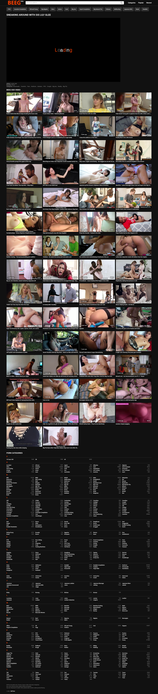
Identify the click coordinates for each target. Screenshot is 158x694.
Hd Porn (13, 691)
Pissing (37, 636)
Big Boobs (125, 483)
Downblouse (38, 527)
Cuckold (8, 514)
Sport (94, 661)
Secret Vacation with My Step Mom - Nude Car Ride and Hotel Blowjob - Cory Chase (61, 352)
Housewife (67, 568)
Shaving (8, 656)
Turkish (37, 679)
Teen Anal (38, 674)
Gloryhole (9, 556)
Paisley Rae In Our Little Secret (124, 137)
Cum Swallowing (97, 514)
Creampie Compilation (41, 512)
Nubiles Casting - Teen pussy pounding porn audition (20, 257)
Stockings (125, 663)
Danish (66, 521)
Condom (66, 509)
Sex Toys (95, 655)
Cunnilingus (38, 516)
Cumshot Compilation (20, 9)
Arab (65, 468)
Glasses (124, 554)
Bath (36, 481)
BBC (7, 477)
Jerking (95, 585)
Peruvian (66, 635)
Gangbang (67, 552)
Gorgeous (95, 556)
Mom (52, 9)
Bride (94, 491)
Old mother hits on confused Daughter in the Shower (130, 161)
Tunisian (8, 679)
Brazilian (66, 491)
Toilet (123, 676)
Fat (36, 541)
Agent (66, 465)
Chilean (95, 504)
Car (7, 502)
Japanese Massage (98, 583)
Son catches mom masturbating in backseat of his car (94, 257)
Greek (66, 557)
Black (7, 488)
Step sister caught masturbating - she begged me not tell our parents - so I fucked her (97, 161)
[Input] (75, 2)
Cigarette (37, 505)
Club (65, 507)
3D (36, 459)
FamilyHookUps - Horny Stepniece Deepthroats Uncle (20, 233)
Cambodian (67, 500)
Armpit (8, 470)
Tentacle (66, 674)
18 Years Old (9, 459)
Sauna (66, 653)
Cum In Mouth (68, 514)
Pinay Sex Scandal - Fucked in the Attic (89, 233)
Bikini (65, 486)
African (37, 465)
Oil (36, 625)
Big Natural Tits (98, 9)
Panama (95, 633)
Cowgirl (49, 86)
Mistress (37, 611)
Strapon (8, 665)
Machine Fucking (97, 605)
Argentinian (96, 468)
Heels (8, 567)
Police (66, 636)
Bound (8, 491)
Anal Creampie (126, 467)
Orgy (36, 627)
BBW (36, 477)
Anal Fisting (9, 468)
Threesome (9, 676)
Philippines (96, 635)
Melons (37, 609)
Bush (7, 495)
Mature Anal (9, 609)
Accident (8, 465)
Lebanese (9, 600)
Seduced (8, 655)
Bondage (8, 489)
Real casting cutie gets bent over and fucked (18, 209)
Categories (131, 3)
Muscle (8, 612)
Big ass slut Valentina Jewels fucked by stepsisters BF (21, 281)
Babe (94, 477)
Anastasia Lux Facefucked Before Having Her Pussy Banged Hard (60, 328)
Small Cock (96, 658)
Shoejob (37, 656)
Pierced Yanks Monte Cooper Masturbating (91, 352)
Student (66, 665)
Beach (95, 481)
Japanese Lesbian (69, 583)
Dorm (65, 525)
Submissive (96, 665)
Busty (36, 495)
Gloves (37, 556)
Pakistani (66, 633)
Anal (66, 9)
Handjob (66, 565)
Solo (65, 660)
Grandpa (8, 557)
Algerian (124, 465)
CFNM (37, 500)
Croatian (95, 512)
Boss (94, 489)
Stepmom (67, 663)
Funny (95, 547)
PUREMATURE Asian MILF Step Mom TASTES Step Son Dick (95, 376)
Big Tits (65, 86)
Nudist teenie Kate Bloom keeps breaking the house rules (21, 113)
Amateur (39, 86)
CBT (7, 500)
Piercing (8, 636)
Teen (28, 86)
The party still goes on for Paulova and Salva (128, 328)
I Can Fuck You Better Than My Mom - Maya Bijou (19, 185)
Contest (95, 509)
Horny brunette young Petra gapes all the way (18, 161)
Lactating (8, 598)
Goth (123, 556)
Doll (7, 525)
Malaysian (9, 607)
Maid (123, 605)
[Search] (122, 3)
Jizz (7, 587)
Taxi (65, 672)
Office (8, 625)
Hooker (8, 568)
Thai (94, 674)
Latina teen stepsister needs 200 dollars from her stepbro (131, 257)
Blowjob (95, 488)
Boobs (37, 489)
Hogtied (95, 567)
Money (95, 611)
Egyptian (66, 532)
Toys (94, 677)
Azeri (123, 472)
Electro (95, 532)
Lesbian (37, 600)
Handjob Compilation (99, 565)
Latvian (95, 598)
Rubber (66, 647)
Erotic (8, 534)
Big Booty (9, 484)
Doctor (95, 523)
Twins (66, 679)
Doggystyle (125, 523)
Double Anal (96, 525)
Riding (95, 645)
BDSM (66, 477)
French (8, 547)
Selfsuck (37, 655)
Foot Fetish (67, 545)
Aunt (36, 472)
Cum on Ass (46, 400)
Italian (124, 577)
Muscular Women (40, 612)
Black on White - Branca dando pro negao (17, 376)
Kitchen (66, 592)
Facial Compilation (98, 540)
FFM (9, 9)
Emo (123, 532)
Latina (66, 598)
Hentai (37, 567)
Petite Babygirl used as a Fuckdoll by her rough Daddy (57, 137)
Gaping (95, 552)
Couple (66, 511)
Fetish (124, 541)
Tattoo (37, 672)
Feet (65, 541)
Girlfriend (38, 554)
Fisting (95, 543)
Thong (124, 674)
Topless (37, 677)
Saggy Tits (9, 653)
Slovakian (67, 658)
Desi (123, 521)
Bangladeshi (96, 479)
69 (65, 459)
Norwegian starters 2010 (86, 400)
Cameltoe (95, 500)
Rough (37, 647)
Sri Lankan (38, 663)
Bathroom (67, 481)
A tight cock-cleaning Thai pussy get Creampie (128, 352)
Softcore (8, 660)
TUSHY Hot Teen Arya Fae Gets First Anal (17, 304)
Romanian (9, 647)
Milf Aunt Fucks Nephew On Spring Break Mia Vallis (20, 400)
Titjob (94, 676)
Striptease (38, 665)
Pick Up (124, 635)
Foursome (125, 545)
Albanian (95, 465)
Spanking (37, 661)
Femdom (95, 541)
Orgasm (124, 625)
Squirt (124, 661)
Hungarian (9, 570)
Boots (65, 489)
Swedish (145, 9)
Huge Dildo (96, 568)
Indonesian (38, 576)
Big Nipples (45, 9)
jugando (81, 328)
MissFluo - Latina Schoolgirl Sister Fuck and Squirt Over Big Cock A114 (134, 185)
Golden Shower (68, 556)
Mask (137, 9)
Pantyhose (9, 635)
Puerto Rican (38, 640)
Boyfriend (38, 491)
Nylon (65, 620)
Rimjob (124, 645)
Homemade (125, 567)
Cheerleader (16, 86)
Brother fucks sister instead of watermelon (127, 209)
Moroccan (125, 611)
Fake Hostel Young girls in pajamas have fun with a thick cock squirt (134, 113)
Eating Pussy (10, 532)
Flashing (124, 543)
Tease (123, 672)
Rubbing (95, 647)
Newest (149, 3)
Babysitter (125, 477)
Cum (36, 514)
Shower (124, 656)
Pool (123, 636)
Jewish (124, 585)
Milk (7, 611)
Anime (60, 9)
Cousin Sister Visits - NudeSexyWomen (53, 113)
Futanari (124, 547)
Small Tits (125, 658)
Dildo (36, 523)
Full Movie (67, 547)
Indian (8, 576)
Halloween (38, 565)
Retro (65, 645)
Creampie (9, 512)
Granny (37, 557)
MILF (7, 605)
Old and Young (34, 9)
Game (36, 552)
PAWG (8, 633)
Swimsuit (37, 667)
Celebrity (8, 504)
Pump (94, 640)
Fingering (38, 543)
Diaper (8, 523)
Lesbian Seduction (69, 600)
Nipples (95, 618)
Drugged (95, 527)
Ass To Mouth (126, 470)
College (124, 507)
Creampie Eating (68, 512)
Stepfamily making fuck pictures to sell (126, 281)
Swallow (124, 665)
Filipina (8, 543)
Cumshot (23, 86)
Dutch (123, 527)
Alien (7, 467)
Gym (36, 559)
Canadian (124, 500)
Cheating (37, 504)
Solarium (37, 660)
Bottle (123, 489)
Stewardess (96, 663)
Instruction (96, 576)
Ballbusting (117, 9)
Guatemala (9, 559)
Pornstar (8, 638)
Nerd (36, 618)
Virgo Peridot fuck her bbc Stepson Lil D (126, 233)
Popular (141, 3)
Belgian (37, 483)
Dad (7, 521)
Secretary (124, 653)
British (124, 491)
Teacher (95, 672)
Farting (8, 541)
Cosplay (124, 509)
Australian (67, 472)
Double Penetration (11, 527)
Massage (66, 607)
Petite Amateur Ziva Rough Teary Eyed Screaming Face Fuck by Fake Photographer (24, 137)
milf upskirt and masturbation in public (17, 352)
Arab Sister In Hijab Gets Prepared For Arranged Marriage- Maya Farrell (61, 281)
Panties (124, 633)
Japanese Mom (126, 583)
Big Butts (37, 484)
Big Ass (74, 9)
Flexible (8, 545)
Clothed (37, 507)
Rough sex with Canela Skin (13, 424)
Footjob (95, 545)
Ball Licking (38, 479)
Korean (95, 592)
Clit (123, 505)
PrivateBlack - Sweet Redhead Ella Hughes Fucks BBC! (94, 281)
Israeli (95, 577)
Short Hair (96, 656)
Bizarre (124, 486)
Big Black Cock (97, 483)
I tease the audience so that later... (88, 137)
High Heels (67, 567)
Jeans (66, 585)
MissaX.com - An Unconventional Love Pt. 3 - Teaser (130, 376)
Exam (94, 534)
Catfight (95, 502)
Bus (123, 493)
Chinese (108, 9)
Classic (95, 505)
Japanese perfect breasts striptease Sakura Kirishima (93, 185)
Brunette (8, 493)
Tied (36, 676)
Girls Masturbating (69, 554)
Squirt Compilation (85, 9)
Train (123, 677)
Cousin (95, 511)
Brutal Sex (38, 493)
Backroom (9, 479)
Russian (124, 647)
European (66, 534)
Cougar (37, 511)
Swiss (94, 667)
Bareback (9, 481)
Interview (8, 577)
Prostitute (125, 638)
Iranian (37, 577)
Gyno (65, 559)
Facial (66, 540)
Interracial (125, 576)
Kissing (37, 592)
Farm (123, 540)
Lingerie (95, 600)
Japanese (38, 583)
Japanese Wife (128, 9)
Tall (7, 672)
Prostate (95, 638)
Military (124, 609)
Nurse (37, 620)
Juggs (37, 587)
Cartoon (37, 502)
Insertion (66, 576)
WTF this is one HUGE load (50, 185)
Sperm (66, 661)
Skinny (37, 658)
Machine (66, 605)
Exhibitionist (125, 534)
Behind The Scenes (11, 483)
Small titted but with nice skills (87, 113)
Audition (8, 472)
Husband (37, 570)
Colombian (9, 509)
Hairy (7, 565)
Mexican (66, 609)
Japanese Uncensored (12, 585)
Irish (65, 577)
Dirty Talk (66, 523)
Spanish (8, 661)
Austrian (95, 472)
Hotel (36, 568)
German (124, 552)
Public (8, 640)
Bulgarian (95, 493)
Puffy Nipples (68, 640)
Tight (65, 676)
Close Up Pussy (10, 507)
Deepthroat (96, 521)
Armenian (124, 468)
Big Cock (95, 484)
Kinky (7, 592)
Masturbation (96, 607)
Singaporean (9, 658)
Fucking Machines (40, 547)
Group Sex (96, 557)
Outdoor (66, 627)
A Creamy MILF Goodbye (49, 304)
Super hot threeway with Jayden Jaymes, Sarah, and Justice (22, 328)
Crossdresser (125, 512)
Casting (66, 502)
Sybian (124, 667)
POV (44, 86)
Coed (94, 507)
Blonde (66, 488)
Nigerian (66, 618)
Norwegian (125, 618)
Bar (123, 479)
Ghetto (8, 554)
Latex (36, 598)
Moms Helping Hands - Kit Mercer (125, 304)
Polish (95, 636)
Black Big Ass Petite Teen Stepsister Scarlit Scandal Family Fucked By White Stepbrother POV (61, 161)
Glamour (95, 554)
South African (97, 660)
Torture (66, 677)
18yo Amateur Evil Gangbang (87, 209)
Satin (36, 653)
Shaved (124, 655)
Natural (8, 618)
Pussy (124, 640)
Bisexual (95, 486)
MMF (36, 605)
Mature (124, 607)
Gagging (8, 552)
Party (36, 635)
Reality (60, 86)
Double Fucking (126, 525)
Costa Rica (9, 511)
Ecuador (37, 532)
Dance (37, 521)
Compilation (38, 509)
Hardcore (33, 86)
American (67, 467)
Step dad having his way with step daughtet (54, 233)
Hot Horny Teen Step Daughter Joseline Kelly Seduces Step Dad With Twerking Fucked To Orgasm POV (61, 209)
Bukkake (66, 493)
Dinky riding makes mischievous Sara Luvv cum (92, 304)
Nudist (8, 620)
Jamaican (9, 583)
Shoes (66, 656)
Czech (95, 516)
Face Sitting (38, 540)
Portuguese (38, 638)
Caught (124, 502)
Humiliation (125, 568)
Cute (65, 516)
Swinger (66, 667)
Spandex (124, 660)
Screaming (96, 653)
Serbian (66, 655)
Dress (65, 527)
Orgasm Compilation (12, 627)
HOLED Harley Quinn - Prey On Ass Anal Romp (91, 424)
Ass (65, 470)
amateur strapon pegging (122, 424)
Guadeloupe (125, 557)
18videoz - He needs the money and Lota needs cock (57, 257)
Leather (124, 598)
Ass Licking (96, 470)
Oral (94, 625)
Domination (38, 525)
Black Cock (38, 488)
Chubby (8, 505)
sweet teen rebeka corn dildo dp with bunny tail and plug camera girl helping (61, 376)
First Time (67, 543)
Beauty (124, 481)
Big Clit (66, 484)
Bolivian (124, 488)
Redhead (37, 645)
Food (36, 545)
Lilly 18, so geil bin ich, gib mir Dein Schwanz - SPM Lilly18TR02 (60, 424)
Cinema (66, 505)
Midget (95, 609)
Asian (36, 470)
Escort (37, 534)
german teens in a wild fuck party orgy (126, 400)
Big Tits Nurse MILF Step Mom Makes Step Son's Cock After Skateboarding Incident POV (61, 448)
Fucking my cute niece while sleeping (16, 448)
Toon (7, 677)
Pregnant (66, 638)
